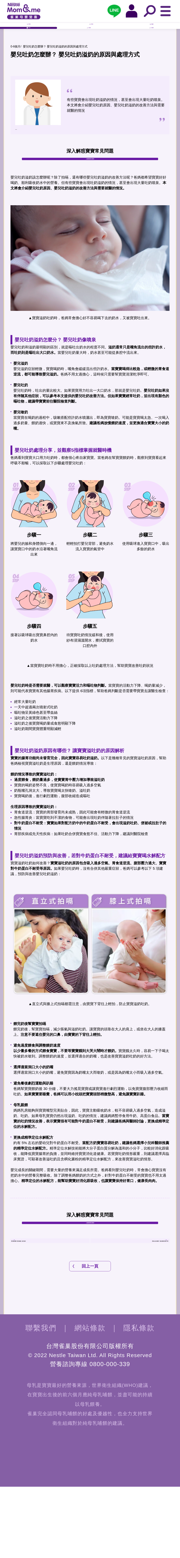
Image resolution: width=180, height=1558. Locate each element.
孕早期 (28, 30)
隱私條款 (139, 1399)
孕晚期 (151, 30)
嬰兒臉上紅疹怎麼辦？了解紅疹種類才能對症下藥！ (130, 1301)
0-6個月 (28, 44)
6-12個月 (88, 44)
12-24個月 (151, 44)
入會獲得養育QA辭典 (90, 184)
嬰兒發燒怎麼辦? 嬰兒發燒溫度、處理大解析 (50, 1301)
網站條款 (90, 1399)
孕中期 (91, 30)
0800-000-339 (109, 1435)
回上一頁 (90, 1337)
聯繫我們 (41, 1399)
